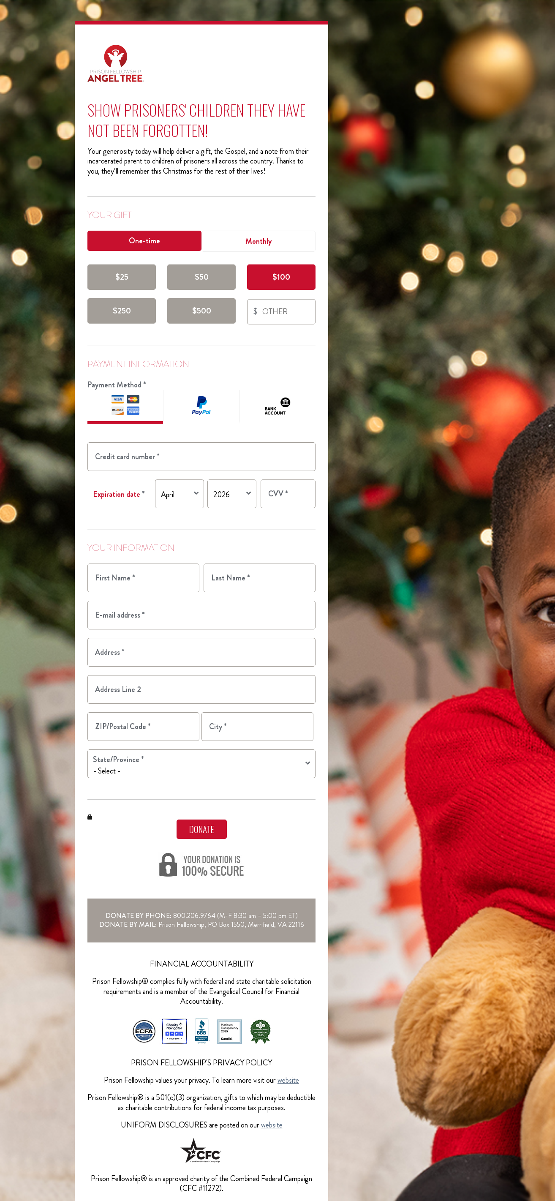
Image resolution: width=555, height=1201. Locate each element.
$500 (201, 311)
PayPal (201, 407)
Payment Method (116, 384)
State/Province (118, 759)
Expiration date (119, 494)
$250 (122, 311)
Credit (125, 407)
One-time (144, 240)
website (288, 1080)
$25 (121, 277)
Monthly (258, 241)
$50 (202, 277)
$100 (281, 277)
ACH (277, 407)
